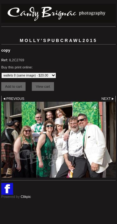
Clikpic (26, 196)
